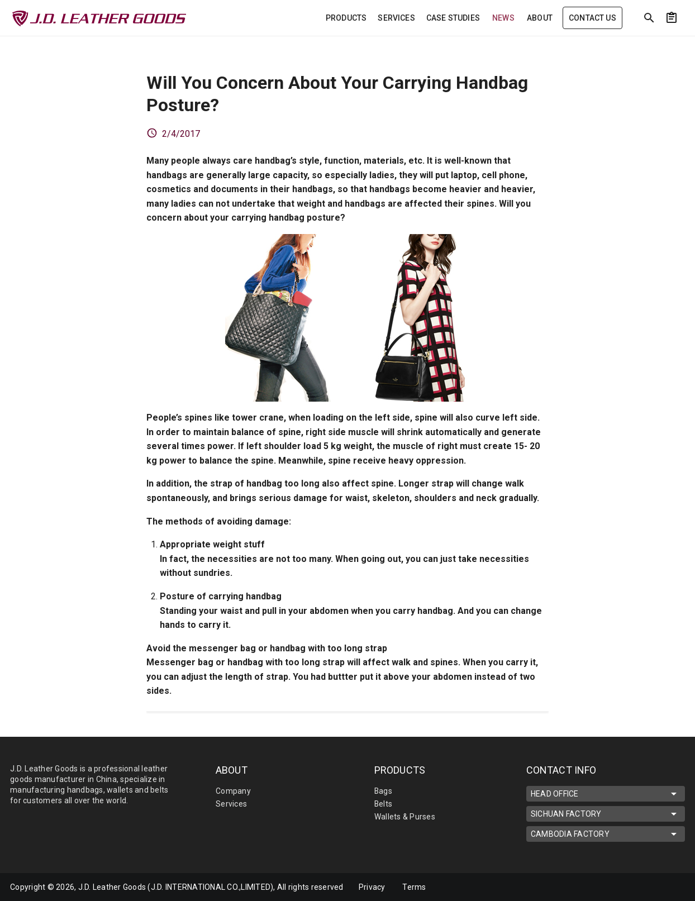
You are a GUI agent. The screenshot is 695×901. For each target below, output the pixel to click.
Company (233, 790)
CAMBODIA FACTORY (605, 834)
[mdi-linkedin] (613, 887)
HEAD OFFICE (605, 793)
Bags (383, 790)
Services (231, 803)
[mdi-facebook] (636, 887)
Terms (414, 887)
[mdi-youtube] (660, 887)
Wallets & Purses (404, 816)
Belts (383, 803)
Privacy (372, 887)
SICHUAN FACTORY (605, 814)
